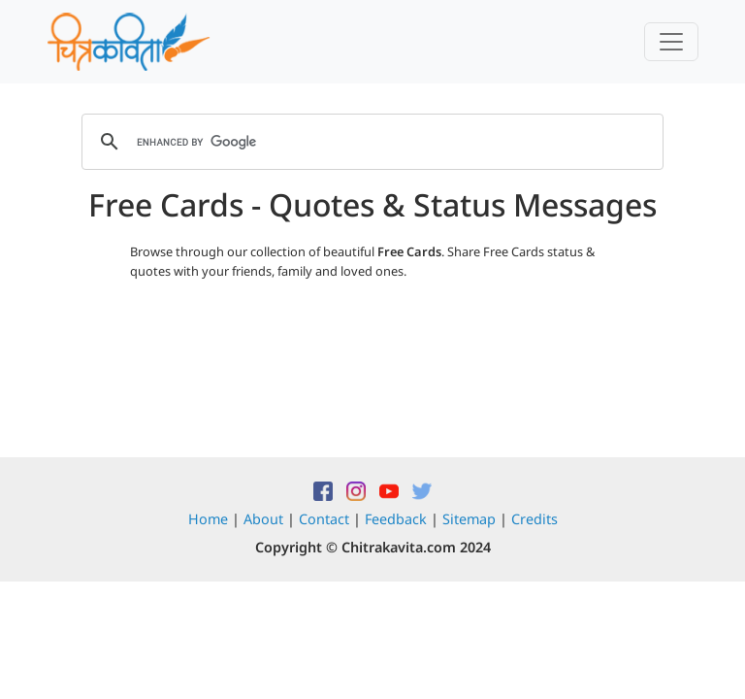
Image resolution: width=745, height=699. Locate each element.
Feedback (396, 519)
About (263, 519)
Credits (534, 519)
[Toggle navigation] (671, 41)
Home (208, 519)
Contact (324, 519)
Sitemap (469, 519)
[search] (369, 141)
